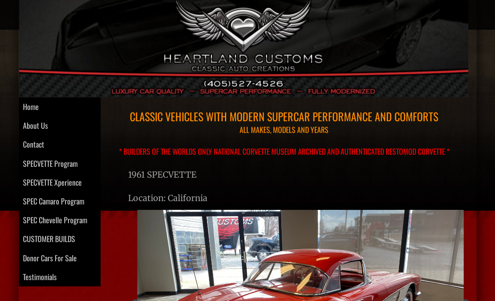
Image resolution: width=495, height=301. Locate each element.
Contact (33, 144)
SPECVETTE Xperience (52, 182)
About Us (35, 125)
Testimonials (40, 276)
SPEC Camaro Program (53, 201)
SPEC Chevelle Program (55, 219)
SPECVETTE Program (50, 163)
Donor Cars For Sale (50, 258)
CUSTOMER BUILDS (49, 238)
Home (31, 106)
